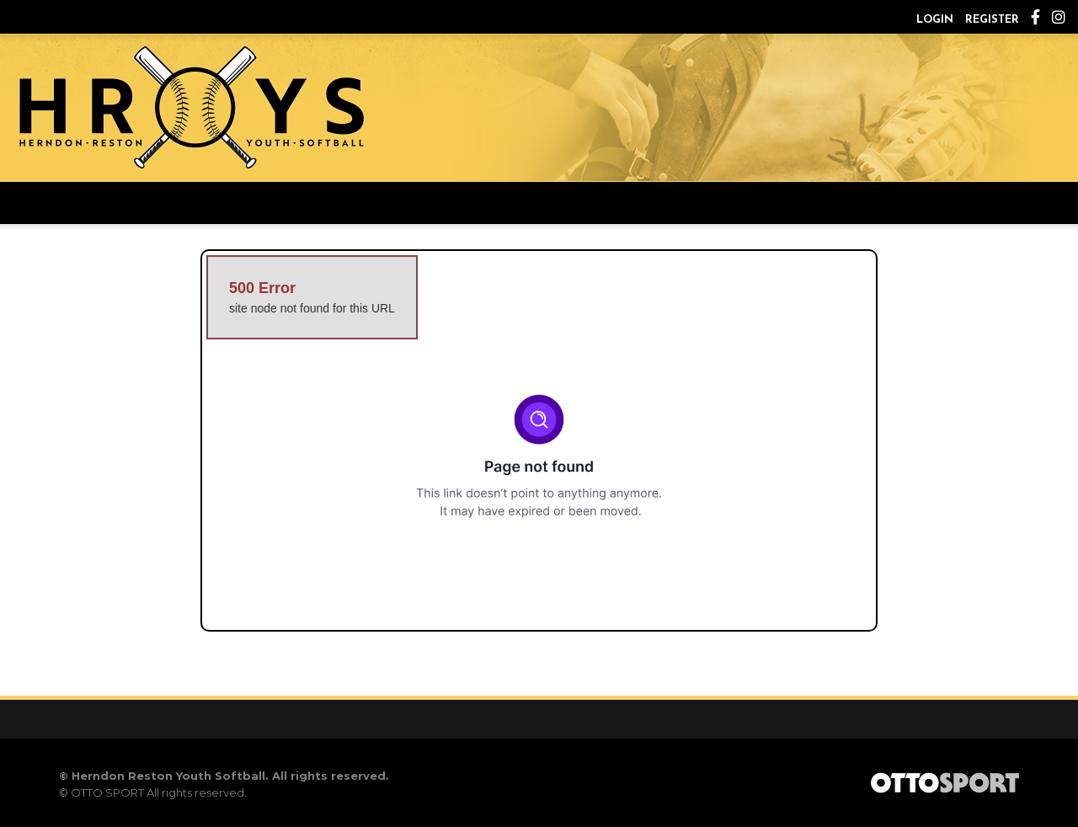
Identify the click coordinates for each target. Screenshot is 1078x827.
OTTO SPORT (107, 792)
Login (934, 19)
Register (992, 19)
